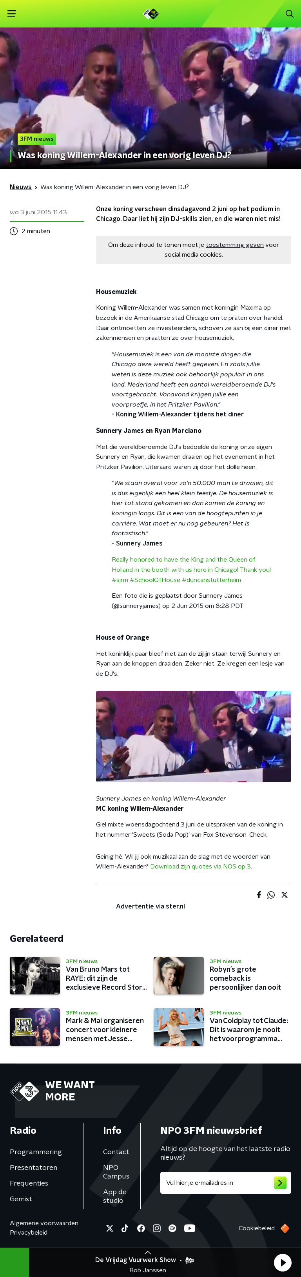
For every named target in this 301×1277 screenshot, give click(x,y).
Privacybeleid (28, 1233)
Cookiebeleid (257, 1228)
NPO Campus (116, 1172)
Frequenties (29, 1183)
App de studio (115, 1196)
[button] (282, 1262)
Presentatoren (33, 1167)
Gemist (21, 1199)
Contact (116, 1152)
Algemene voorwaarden (44, 1223)
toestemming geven (235, 245)
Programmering (36, 1152)
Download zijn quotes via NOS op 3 (200, 866)
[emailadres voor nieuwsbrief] (225, 1183)
